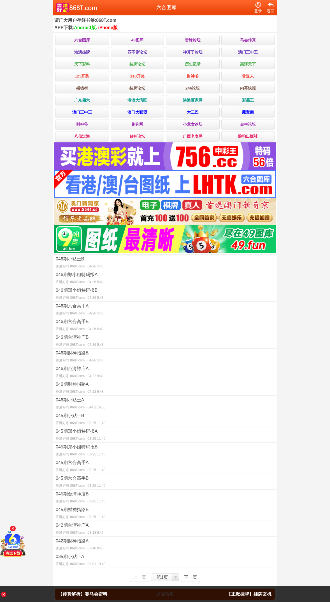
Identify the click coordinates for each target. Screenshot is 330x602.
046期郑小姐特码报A (165, 279)
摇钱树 (82, 88)
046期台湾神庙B (165, 341)
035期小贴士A (165, 561)
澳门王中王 (248, 52)
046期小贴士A (165, 404)
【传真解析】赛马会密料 (82, 594)
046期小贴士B (165, 263)
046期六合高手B (165, 326)
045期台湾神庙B (165, 498)
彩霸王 (248, 100)
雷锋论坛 (193, 40)
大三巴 (193, 112)
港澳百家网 (193, 100)
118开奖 (137, 76)
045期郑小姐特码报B (165, 451)
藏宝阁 (248, 112)
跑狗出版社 (248, 136)
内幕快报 (248, 88)
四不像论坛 (137, 52)
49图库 (137, 40)
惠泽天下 (248, 64)
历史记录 (193, 64)
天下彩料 (82, 64)
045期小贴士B (165, 420)
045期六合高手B (165, 482)
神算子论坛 (193, 52)
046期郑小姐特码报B (165, 294)
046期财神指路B (165, 357)
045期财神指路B (165, 514)
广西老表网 (193, 136)
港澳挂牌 (82, 52)
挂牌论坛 (137, 64)
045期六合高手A (165, 467)
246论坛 (192, 88)
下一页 (190, 577)
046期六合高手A (165, 310)
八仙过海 (82, 136)
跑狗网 (137, 124)
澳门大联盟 (137, 112)
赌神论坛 (137, 136)
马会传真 (248, 40)
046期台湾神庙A (165, 373)
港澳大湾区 (137, 100)
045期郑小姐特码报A (165, 435)
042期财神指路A (165, 545)
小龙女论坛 (193, 124)
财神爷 (193, 76)
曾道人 (248, 76)
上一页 (139, 577)
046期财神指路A (165, 388)
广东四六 (82, 100)
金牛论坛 (248, 124)
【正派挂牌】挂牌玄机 (249, 594)
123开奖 (82, 76)
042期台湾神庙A (165, 529)
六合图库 (82, 40)
